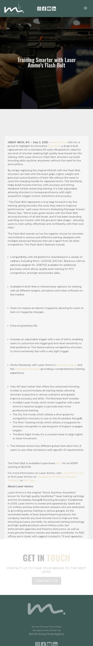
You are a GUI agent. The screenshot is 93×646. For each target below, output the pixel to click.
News (58, 628)
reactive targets (66, 378)
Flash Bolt (54, 159)
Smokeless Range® (27, 382)
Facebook (57, 489)
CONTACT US (46, 582)
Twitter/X (14, 493)
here (59, 476)
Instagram (43, 489)
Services (35, 628)
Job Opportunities (40, 632)
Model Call (56, 632)
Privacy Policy (48, 628)
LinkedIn (70, 489)
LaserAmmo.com (73, 486)
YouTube (29, 493)
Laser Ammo (59, 155)
